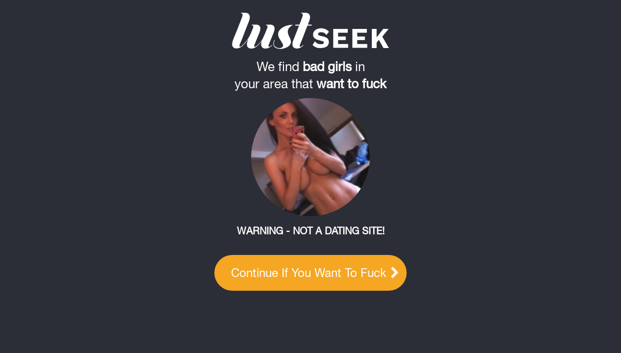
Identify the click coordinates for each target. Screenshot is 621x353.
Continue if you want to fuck (314, 272)
